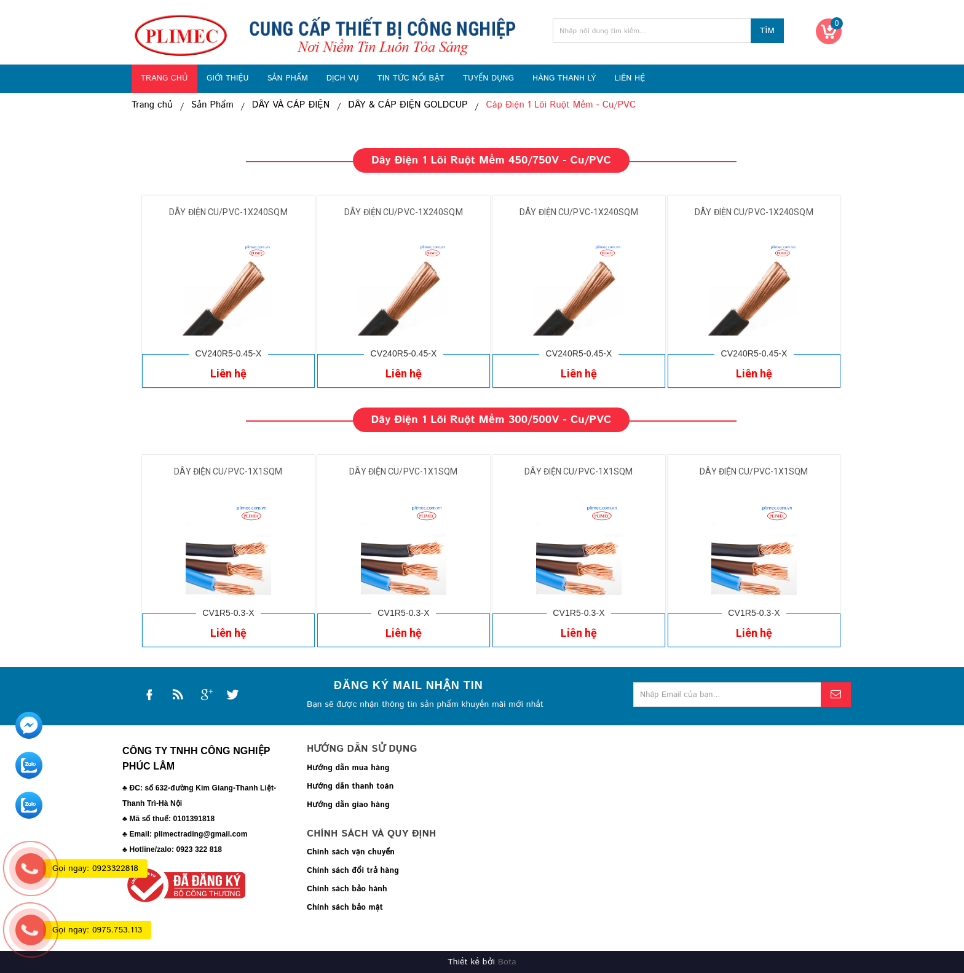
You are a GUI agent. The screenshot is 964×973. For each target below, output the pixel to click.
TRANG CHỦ (164, 78)
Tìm (767, 31)
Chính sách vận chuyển (351, 852)
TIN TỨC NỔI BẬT (410, 78)
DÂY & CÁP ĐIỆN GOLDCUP (409, 105)
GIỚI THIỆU (228, 78)
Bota (507, 962)
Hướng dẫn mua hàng (348, 768)
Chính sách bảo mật (345, 907)
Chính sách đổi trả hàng (353, 870)
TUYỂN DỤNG (488, 78)
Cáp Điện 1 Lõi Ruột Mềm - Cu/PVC (563, 105)
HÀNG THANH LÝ (564, 78)
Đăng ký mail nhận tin (408, 685)
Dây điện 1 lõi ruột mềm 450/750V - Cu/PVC (491, 160)
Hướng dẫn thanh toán (350, 786)
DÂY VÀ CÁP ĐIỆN (292, 105)
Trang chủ (152, 105)
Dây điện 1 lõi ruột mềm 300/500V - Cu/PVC (490, 420)
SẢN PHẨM (287, 78)
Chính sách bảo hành (347, 889)
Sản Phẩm (213, 105)
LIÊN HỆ (629, 78)
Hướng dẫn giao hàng (348, 805)
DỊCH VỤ (342, 78)
